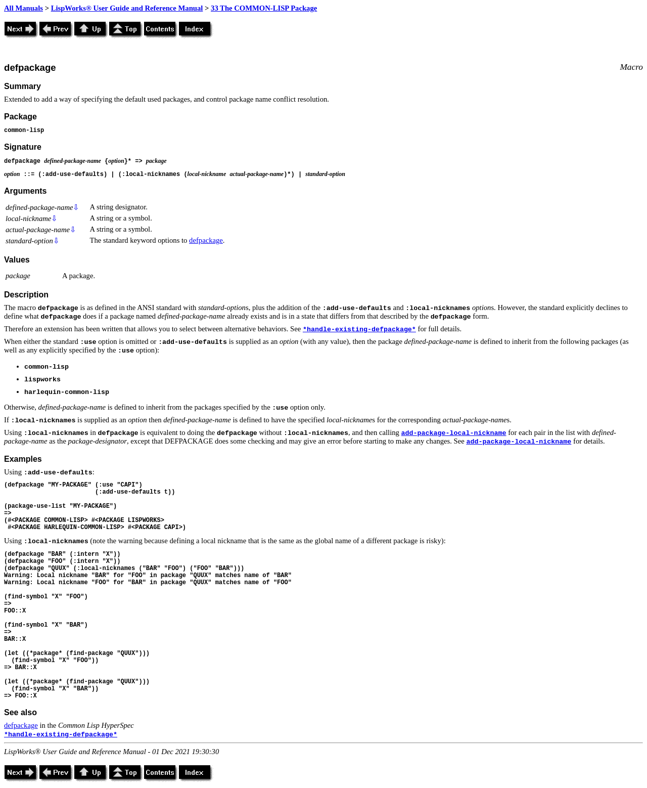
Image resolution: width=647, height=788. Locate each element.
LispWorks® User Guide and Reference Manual (127, 8)
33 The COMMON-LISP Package (264, 8)
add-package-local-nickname (453, 433)
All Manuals (23, 8)
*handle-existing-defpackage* (359, 329)
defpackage (206, 240)
